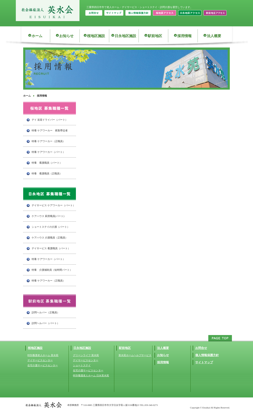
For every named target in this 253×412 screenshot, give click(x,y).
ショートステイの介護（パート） (51, 226)
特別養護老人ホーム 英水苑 (42, 355)
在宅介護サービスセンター (42, 365)
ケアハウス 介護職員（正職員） (50, 237)
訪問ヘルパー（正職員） (45, 312)
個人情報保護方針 (207, 355)
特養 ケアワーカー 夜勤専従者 (50, 130)
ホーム (37, 36)
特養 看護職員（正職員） (47, 173)
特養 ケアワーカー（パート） (48, 152)
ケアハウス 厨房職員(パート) (48, 216)
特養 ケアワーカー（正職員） (48, 141)
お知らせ (66, 36)
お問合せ (201, 348)
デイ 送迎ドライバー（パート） (50, 119)
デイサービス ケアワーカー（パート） (53, 205)
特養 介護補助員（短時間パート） (52, 269)
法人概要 (214, 36)
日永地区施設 (125, 36)
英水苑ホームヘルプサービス (134, 355)
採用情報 (184, 36)
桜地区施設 (96, 36)
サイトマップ (204, 362)
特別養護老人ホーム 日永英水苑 (91, 375)
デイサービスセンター (40, 360)
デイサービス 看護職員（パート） (51, 248)
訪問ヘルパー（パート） (45, 323)
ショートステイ (82, 365)
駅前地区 (155, 36)
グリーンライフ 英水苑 (86, 355)
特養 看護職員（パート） (47, 162)
